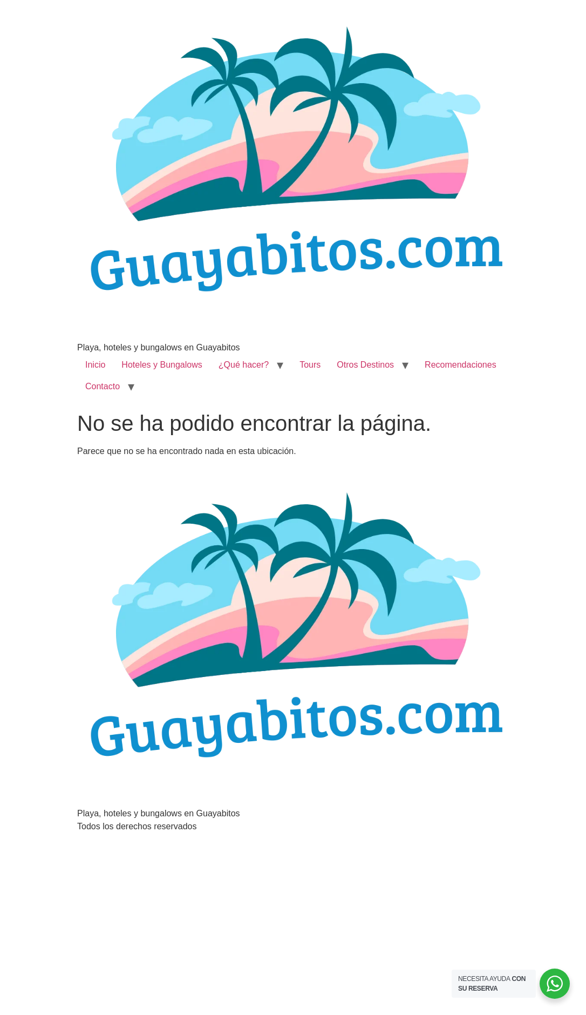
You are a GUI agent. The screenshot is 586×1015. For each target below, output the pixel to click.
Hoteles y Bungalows (161, 364)
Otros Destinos (365, 364)
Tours (310, 364)
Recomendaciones (460, 364)
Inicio (95, 364)
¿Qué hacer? (244, 364)
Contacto (102, 386)
